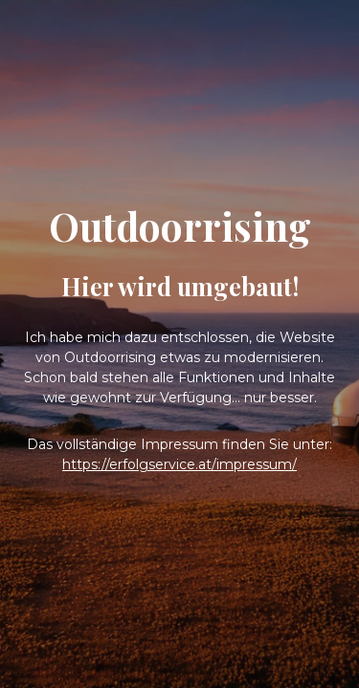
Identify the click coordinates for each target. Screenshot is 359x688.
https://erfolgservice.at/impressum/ (179, 464)
